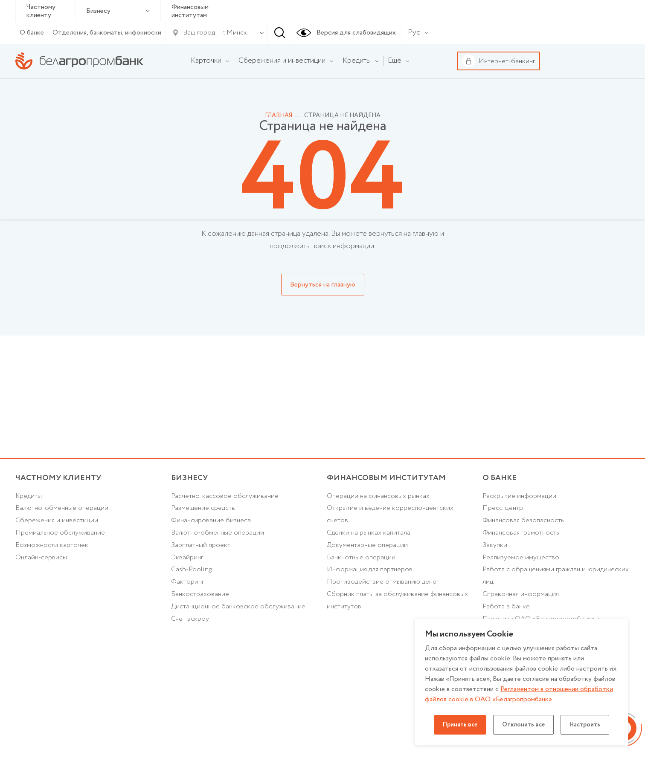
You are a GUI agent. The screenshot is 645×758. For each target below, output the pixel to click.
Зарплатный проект (200, 545)
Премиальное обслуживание (60, 533)
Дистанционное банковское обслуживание (238, 606)
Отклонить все (523, 724)
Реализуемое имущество (520, 557)
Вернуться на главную (322, 284)
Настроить (584, 724)
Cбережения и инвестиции (56, 520)
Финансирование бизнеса (211, 520)
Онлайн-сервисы (41, 557)
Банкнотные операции (361, 557)
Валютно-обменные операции (61, 508)
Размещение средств (203, 508)
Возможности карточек (51, 545)
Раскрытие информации (519, 496)
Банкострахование (200, 594)
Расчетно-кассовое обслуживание (225, 496)
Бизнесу (118, 11)
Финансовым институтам (190, 11)
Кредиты (28, 496)
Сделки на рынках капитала (368, 533)
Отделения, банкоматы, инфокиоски (106, 33)
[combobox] (233, 33)
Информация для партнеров (370, 569)
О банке (32, 33)
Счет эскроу (190, 619)
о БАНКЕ (499, 477)
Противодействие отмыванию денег (383, 582)
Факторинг (187, 582)
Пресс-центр (502, 508)
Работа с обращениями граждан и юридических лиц (555, 575)
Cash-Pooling (191, 569)
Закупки (494, 545)
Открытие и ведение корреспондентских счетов (390, 514)
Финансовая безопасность (523, 520)
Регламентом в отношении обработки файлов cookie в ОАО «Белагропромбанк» (519, 694)
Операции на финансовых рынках (378, 496)
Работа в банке (506, 606)
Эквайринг (187, 557)
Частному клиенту (40, 11)
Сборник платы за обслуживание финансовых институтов (397, 600)
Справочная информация (520, 594)
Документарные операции (367, 545)
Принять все (460, 724)
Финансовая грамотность (520, 533)
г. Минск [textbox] (234, 33)
